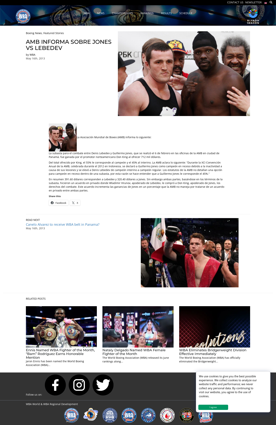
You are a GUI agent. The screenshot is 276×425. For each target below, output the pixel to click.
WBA (32, 54)
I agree (213, 407)
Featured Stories (53, 33)
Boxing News (34, 33)
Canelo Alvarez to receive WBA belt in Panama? (62, 224)
